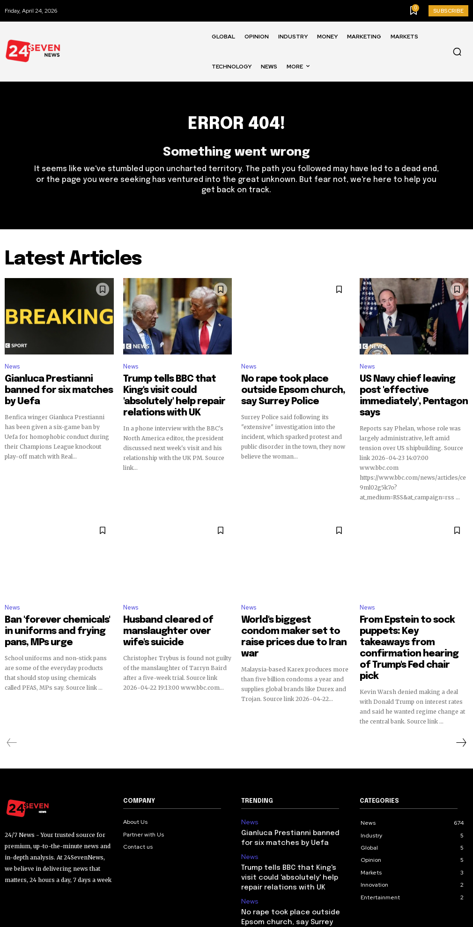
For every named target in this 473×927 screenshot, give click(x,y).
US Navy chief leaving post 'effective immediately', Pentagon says (404, 392)
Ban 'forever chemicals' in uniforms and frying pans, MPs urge (55, 613)
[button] (457, 51)
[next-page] (460, 694)
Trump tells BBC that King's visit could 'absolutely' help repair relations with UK (175, 392)
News (12, 372)
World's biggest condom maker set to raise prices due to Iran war (293, 613)
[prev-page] (12, 694)
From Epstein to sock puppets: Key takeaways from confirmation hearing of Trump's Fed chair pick (413, 617)
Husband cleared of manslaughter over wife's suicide (165, 613)
